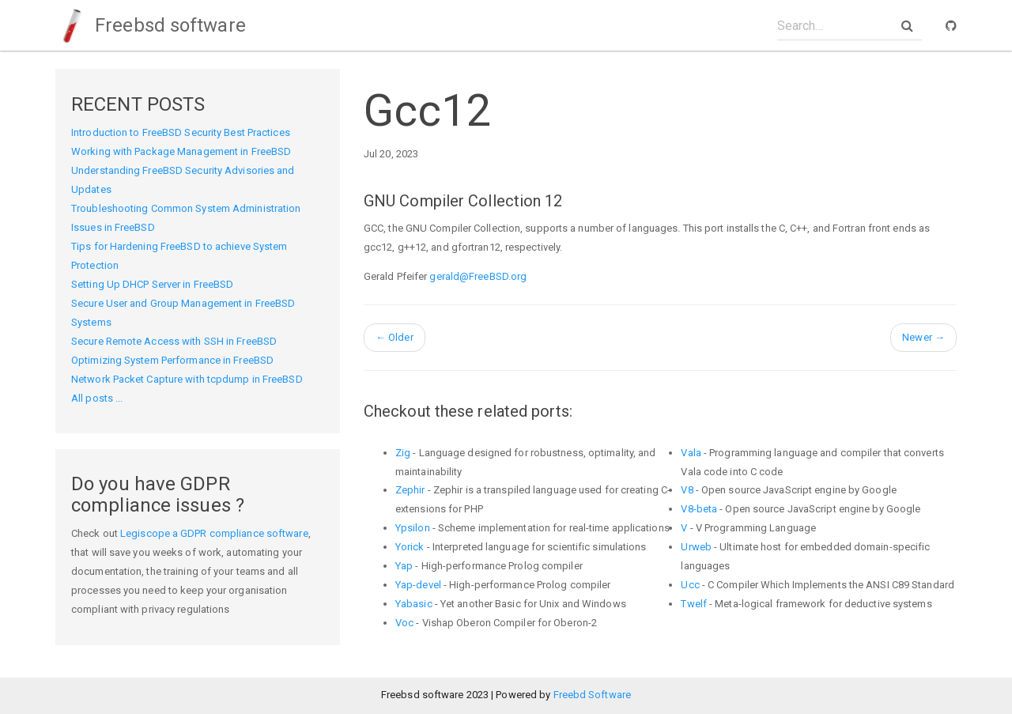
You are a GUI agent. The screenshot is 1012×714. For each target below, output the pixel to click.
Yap (404, 566)
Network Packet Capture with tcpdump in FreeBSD (187, 379)
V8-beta (699, 509)
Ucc (690, 585)
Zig (402, 453)
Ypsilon (412, 528)
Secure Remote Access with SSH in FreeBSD (174, 341)
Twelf (694, 604)
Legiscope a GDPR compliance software (214, 533)
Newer (923, 337)
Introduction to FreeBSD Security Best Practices (180, 132)
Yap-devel (418, 585)
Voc (404, 623)
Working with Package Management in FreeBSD (181, 151)
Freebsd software (150, 25)
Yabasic (413, 604)
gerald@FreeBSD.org (478, 276)
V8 (687, 490)
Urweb (696, 547)
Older (394, 337)
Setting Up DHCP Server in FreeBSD (152, 284)
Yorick (410, 547)
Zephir (410, 490)
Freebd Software (592, 695)
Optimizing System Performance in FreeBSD (172, 360)
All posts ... (97, 398)
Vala (690, 453)
